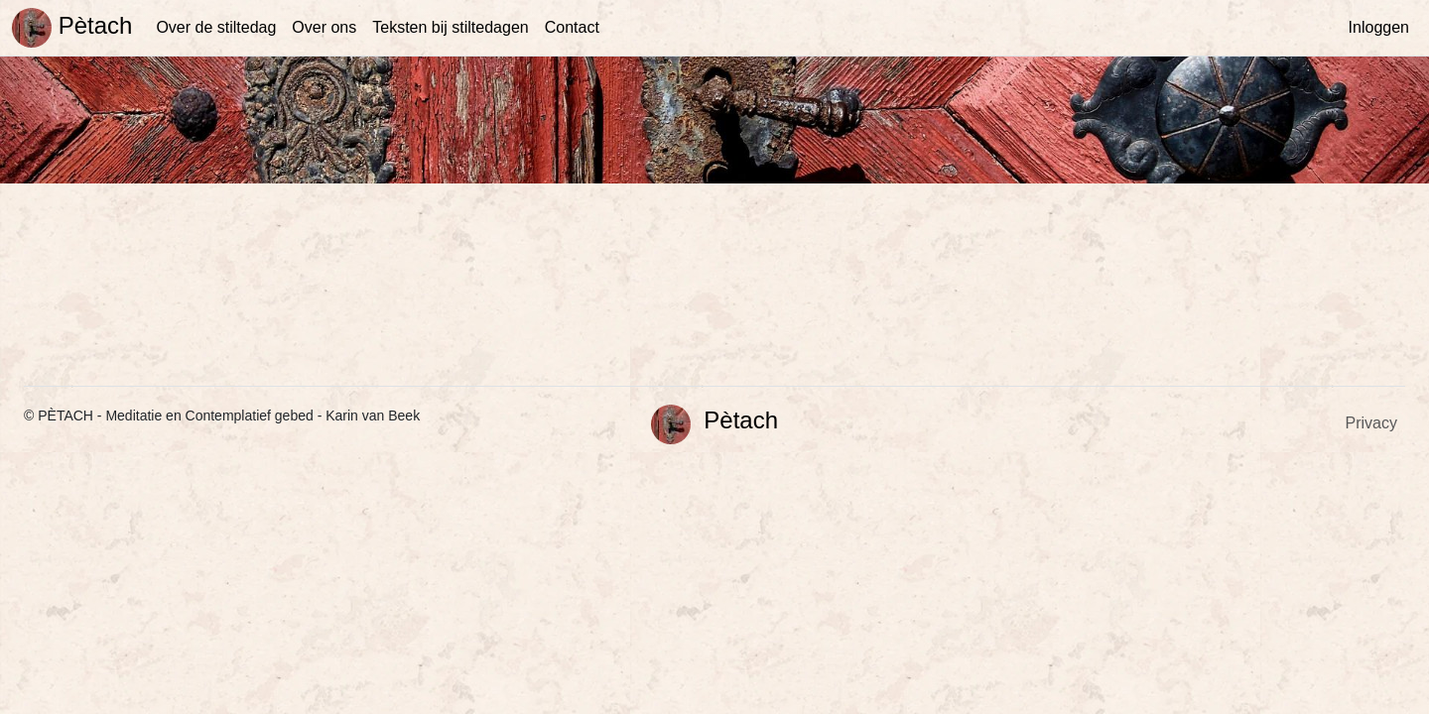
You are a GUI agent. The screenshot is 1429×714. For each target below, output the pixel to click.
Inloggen (1379, 27)
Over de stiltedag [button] (216, 27)
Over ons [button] (324, 27)
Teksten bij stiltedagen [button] (450, 27)
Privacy (1371, 423)
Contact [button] (572, 27)
